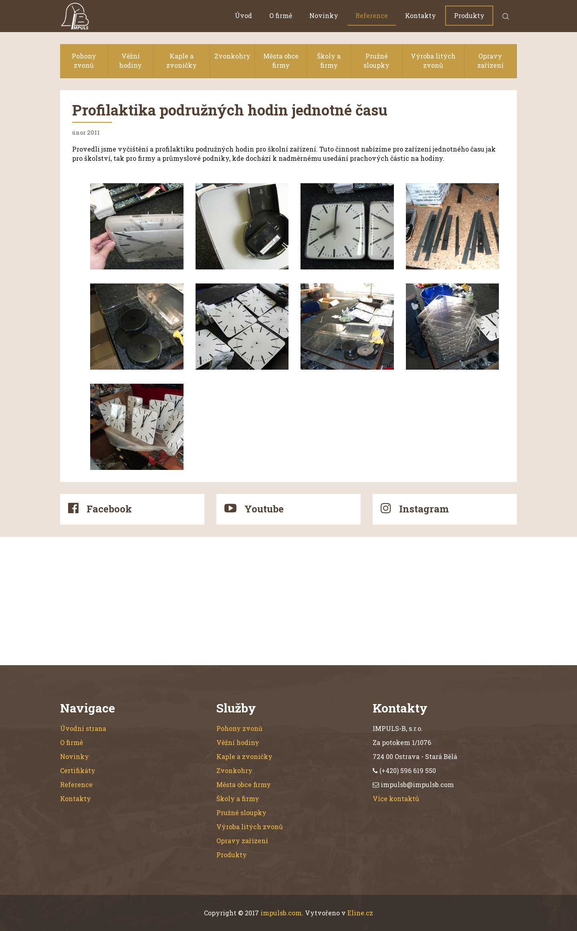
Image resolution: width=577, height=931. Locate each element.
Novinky (323, 15)
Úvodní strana (83, 728)
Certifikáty (77, 770)
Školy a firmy (329, 60)
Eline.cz (360, 913)
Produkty (469, 15)
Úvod (243, 15)
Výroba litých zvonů (433, 60)
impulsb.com (281, 913)
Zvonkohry (232, 56)
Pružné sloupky (376, 60)
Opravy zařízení (490, 60)
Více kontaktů (396, 798)
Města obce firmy (281, 60)
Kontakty (420, 15)
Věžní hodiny (130, 60)
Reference (371, 15)
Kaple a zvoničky (181, 60)
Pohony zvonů (84, 60)
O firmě (280, 15)
